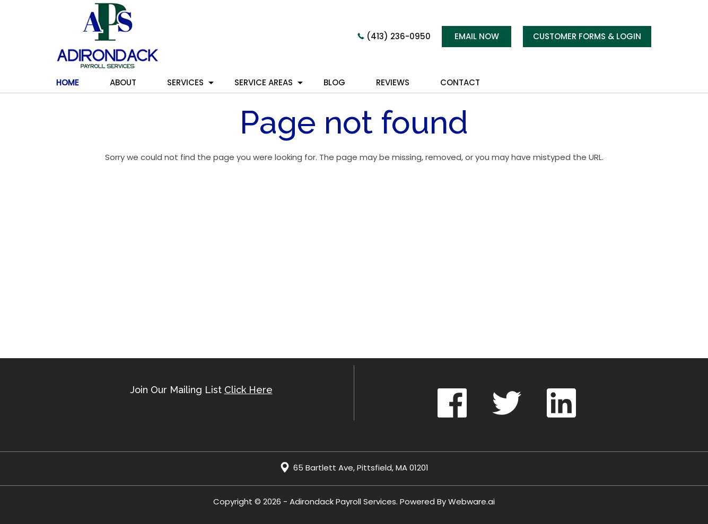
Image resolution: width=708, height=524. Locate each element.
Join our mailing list (201, 390)
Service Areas (263, 82)
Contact (460, 82)
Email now (476, 36)
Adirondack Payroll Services (343, 501)
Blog (334, 82)
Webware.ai (471, 501)
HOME (67, 82)
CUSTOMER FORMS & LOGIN (587, 36)
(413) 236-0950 (394, 36)
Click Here (248, 389)
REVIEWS (392, 82)
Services (185, 82)
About (123, 82)
